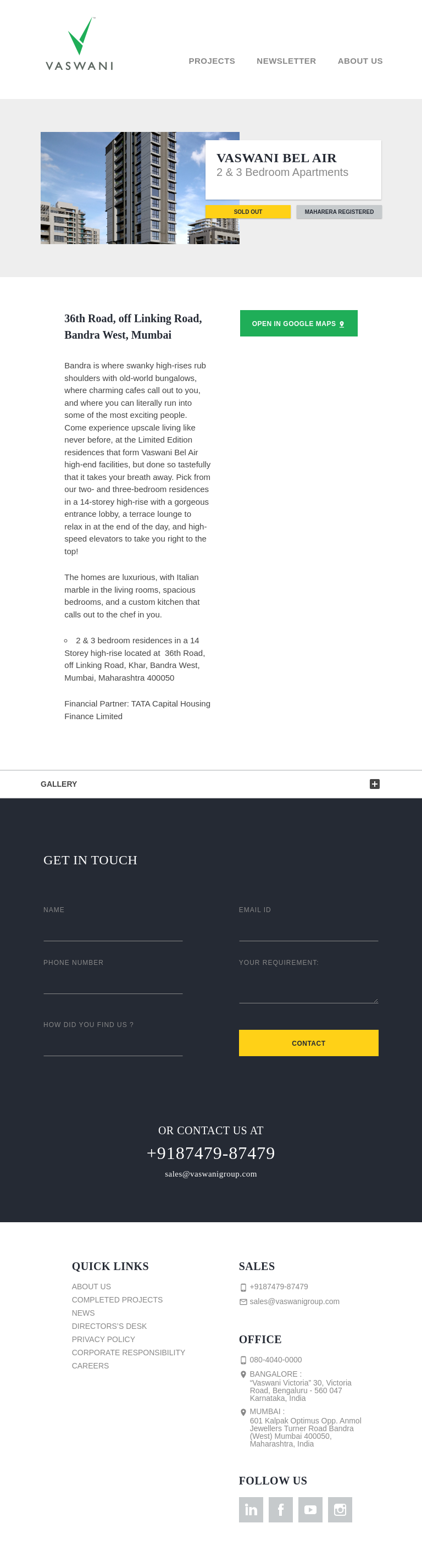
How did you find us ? (88, 1025)
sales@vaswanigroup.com (211, 1174)
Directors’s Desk (109, 1326)
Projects (211, 60)
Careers (90, 1366)
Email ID (255, 910)
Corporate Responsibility (129, 1352)
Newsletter (286, 60)
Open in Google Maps (299, 324)
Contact (308, 1043)
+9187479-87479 (211, 1153)
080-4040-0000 (270, 1360)
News (83, 1313)
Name (54, 910)
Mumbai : (306, 1427)
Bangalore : (306, 1386)
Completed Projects (117, 1300)
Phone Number (73, 963)
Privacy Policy (103, 1339)
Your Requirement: (279, 963)
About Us (360, 60)
